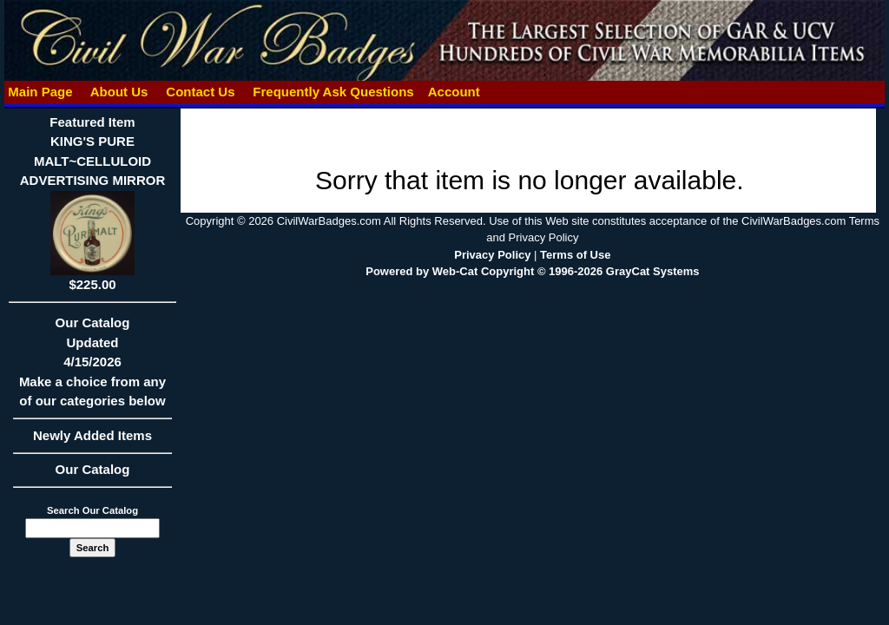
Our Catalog (93, 469)
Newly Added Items (92, 441)
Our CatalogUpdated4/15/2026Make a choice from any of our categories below (92, 367)
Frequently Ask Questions (333, 91)
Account (454, 91)
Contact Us (200, 91)
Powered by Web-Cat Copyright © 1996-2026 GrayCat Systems (532, 271)
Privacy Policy (492, 254)
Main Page (40, 91)
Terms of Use (575, 254)
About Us (119, 91)
